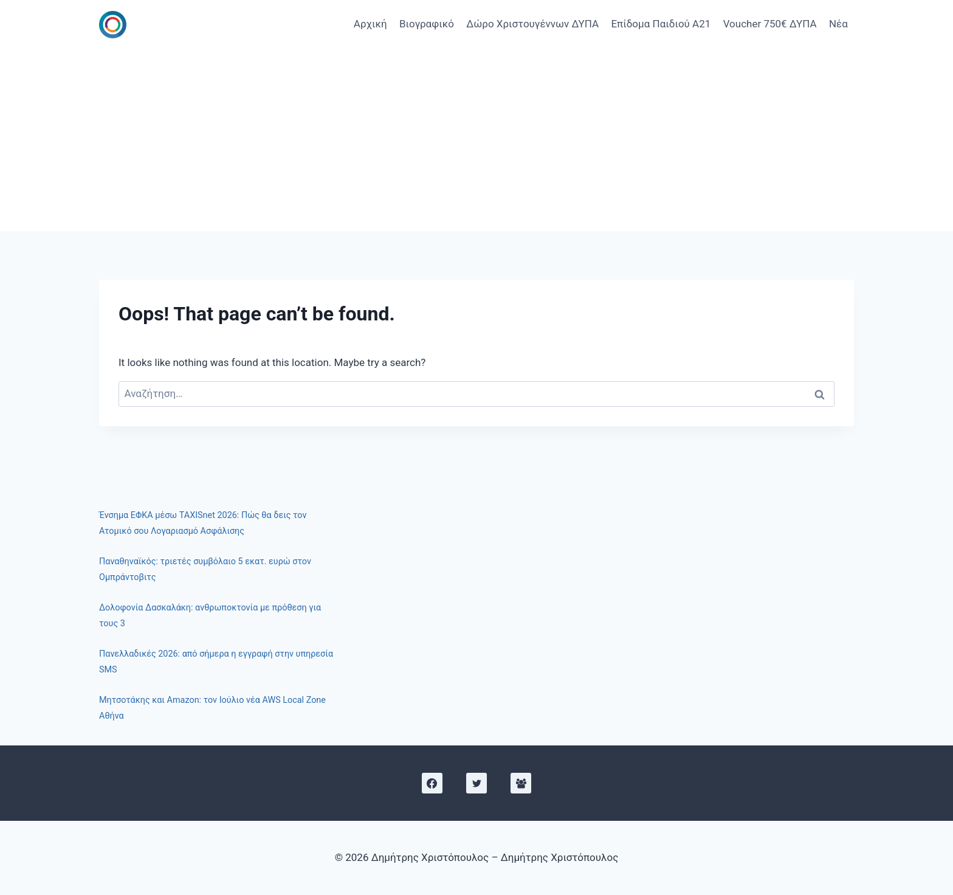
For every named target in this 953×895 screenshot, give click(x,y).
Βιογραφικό (426, 24)
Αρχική (370, 24)
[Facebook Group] (521, 783)
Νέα (838, 24)
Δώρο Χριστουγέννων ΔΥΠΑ (532, 24)
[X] (476, 783)
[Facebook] (432, 783)
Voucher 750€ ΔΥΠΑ (770, 24)
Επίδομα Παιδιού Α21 (660, 24)
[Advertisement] (476, 140)
